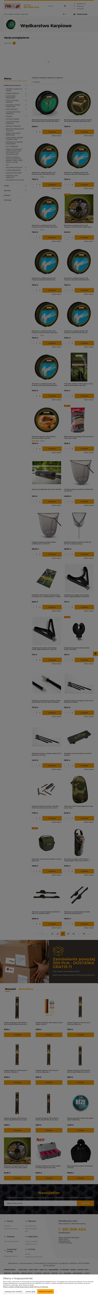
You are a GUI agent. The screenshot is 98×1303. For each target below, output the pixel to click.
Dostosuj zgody (30, 1291)
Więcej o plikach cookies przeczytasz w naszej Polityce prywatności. (25, 1287)
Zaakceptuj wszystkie (45, 1291)
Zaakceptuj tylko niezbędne (13, 1291)
